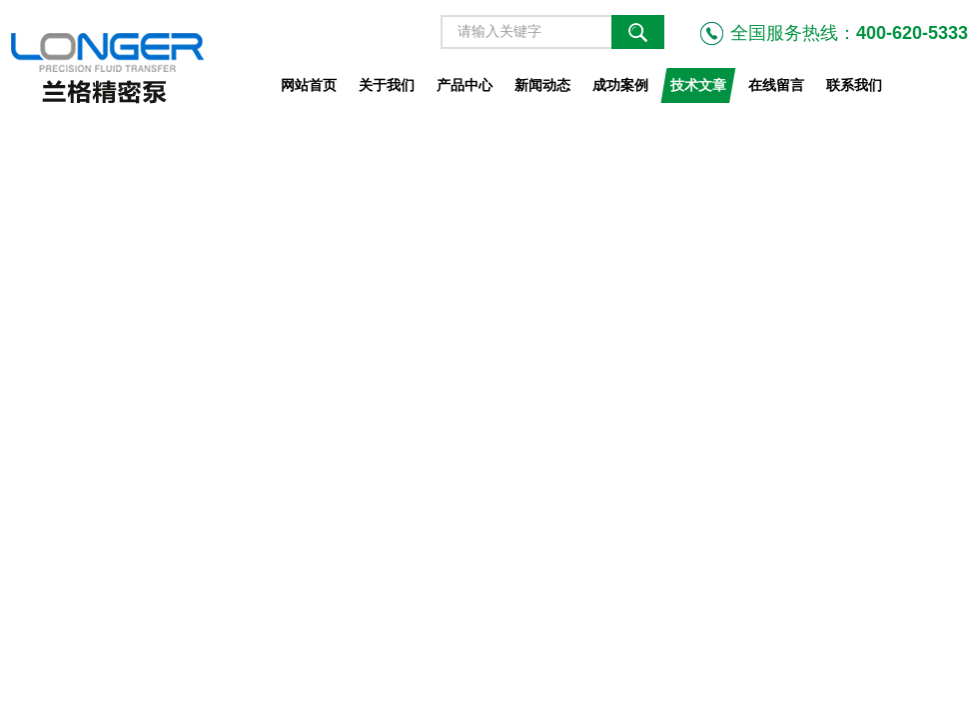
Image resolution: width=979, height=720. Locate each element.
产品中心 (464, 85)
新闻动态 (542, 85)
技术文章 (698, 85)
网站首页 (309, 85)
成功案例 (620, 85)
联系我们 (854, 85)
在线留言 (776, 85)
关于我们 (387, 85)
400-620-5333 (912, 33)
